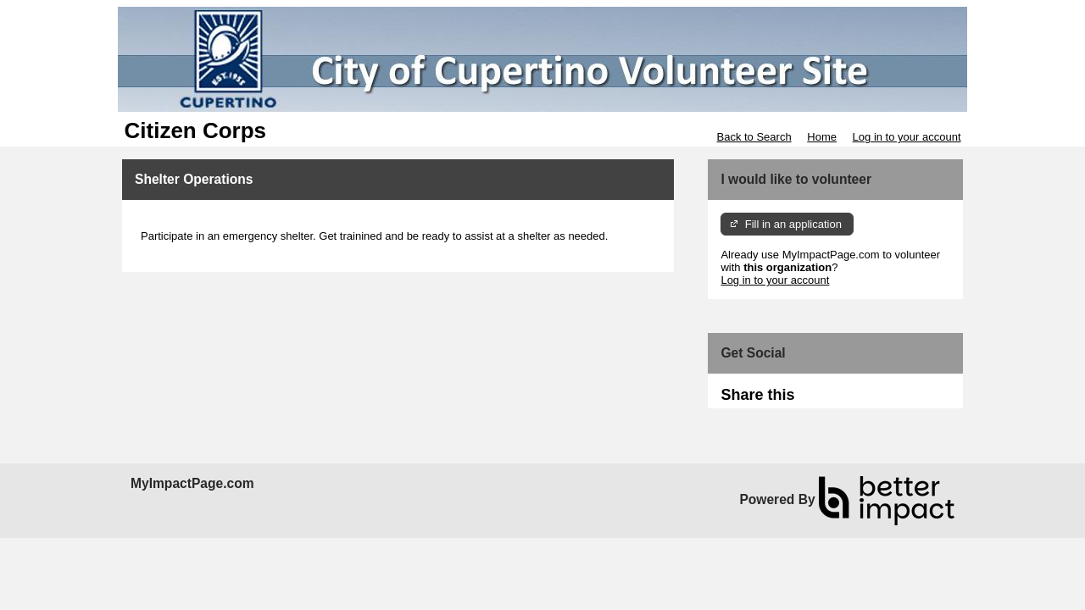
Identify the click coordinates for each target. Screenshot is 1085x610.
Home (822, 136)
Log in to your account (907, 136)
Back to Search (753, 136)
